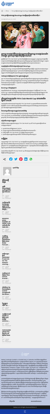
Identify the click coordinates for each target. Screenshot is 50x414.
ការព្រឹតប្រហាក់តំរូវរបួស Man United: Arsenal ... (6, 275)
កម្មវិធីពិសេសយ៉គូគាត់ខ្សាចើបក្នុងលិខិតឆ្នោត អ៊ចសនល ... (6, 190)
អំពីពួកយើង (12, 401)
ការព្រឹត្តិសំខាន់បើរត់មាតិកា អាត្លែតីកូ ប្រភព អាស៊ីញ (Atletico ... (6, 317)
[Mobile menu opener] (25, 412)
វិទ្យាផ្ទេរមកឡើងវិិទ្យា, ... (5, 304)
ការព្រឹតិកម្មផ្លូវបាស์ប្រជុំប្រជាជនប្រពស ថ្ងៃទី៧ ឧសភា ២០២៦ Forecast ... (6, 240)
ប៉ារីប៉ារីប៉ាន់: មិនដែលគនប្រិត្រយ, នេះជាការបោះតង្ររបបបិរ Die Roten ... (6, 290)
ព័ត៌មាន (7, 11)
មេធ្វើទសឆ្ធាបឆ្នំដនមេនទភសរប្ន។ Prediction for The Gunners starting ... (6, 259)
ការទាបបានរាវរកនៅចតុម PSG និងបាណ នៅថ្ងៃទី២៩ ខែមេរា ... (6, 333)
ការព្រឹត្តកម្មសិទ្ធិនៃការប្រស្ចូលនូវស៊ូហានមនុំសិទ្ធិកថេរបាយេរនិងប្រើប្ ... (6, 206)
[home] (25, 354)
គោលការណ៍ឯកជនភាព (36, 401)
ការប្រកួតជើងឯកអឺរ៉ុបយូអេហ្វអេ (8, 197)
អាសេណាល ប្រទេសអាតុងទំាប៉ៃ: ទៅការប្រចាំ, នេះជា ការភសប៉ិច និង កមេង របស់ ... (6, 222)
